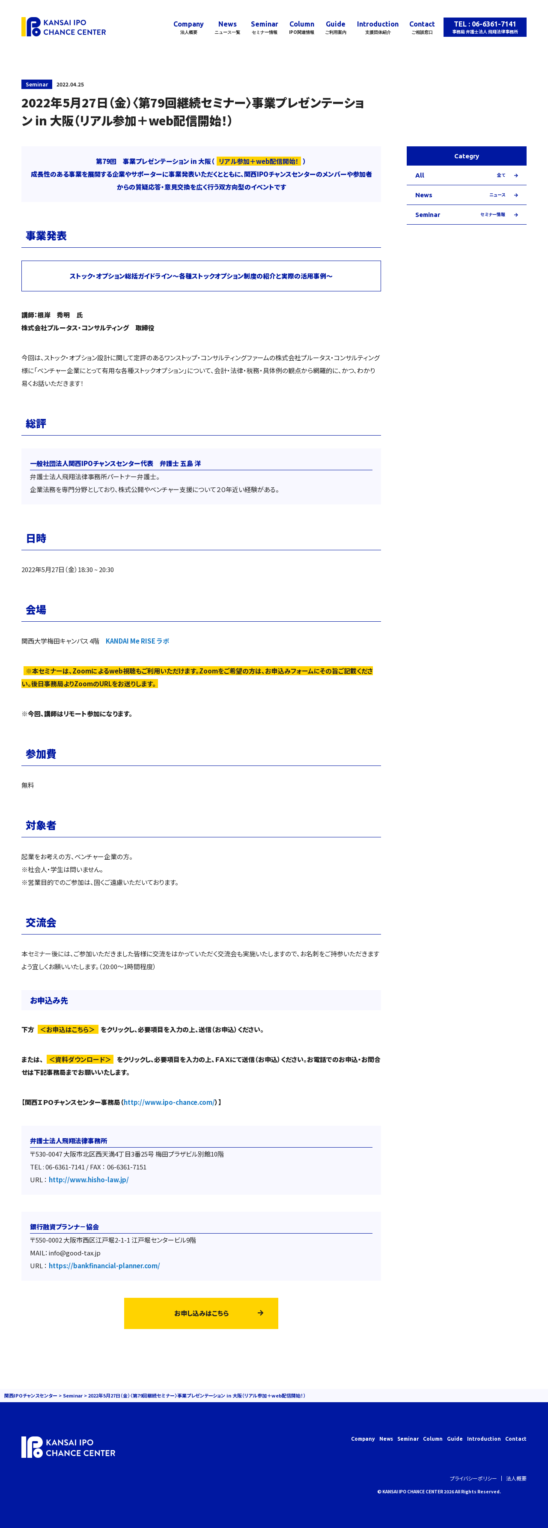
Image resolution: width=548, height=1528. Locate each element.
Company (188, 28)
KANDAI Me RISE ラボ (137, 640)
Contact (422, 28)
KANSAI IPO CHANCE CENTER (412, 1491)
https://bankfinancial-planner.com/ (104, 1265)
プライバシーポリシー (473, 1478)
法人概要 (516, 1478)
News (227, 28)
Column (301, 28)
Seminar (264, 28)
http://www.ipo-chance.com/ (169, 1102)
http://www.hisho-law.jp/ (89, 1179)
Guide (335, 28)
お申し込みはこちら (201, 1312)
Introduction (378, 28)
